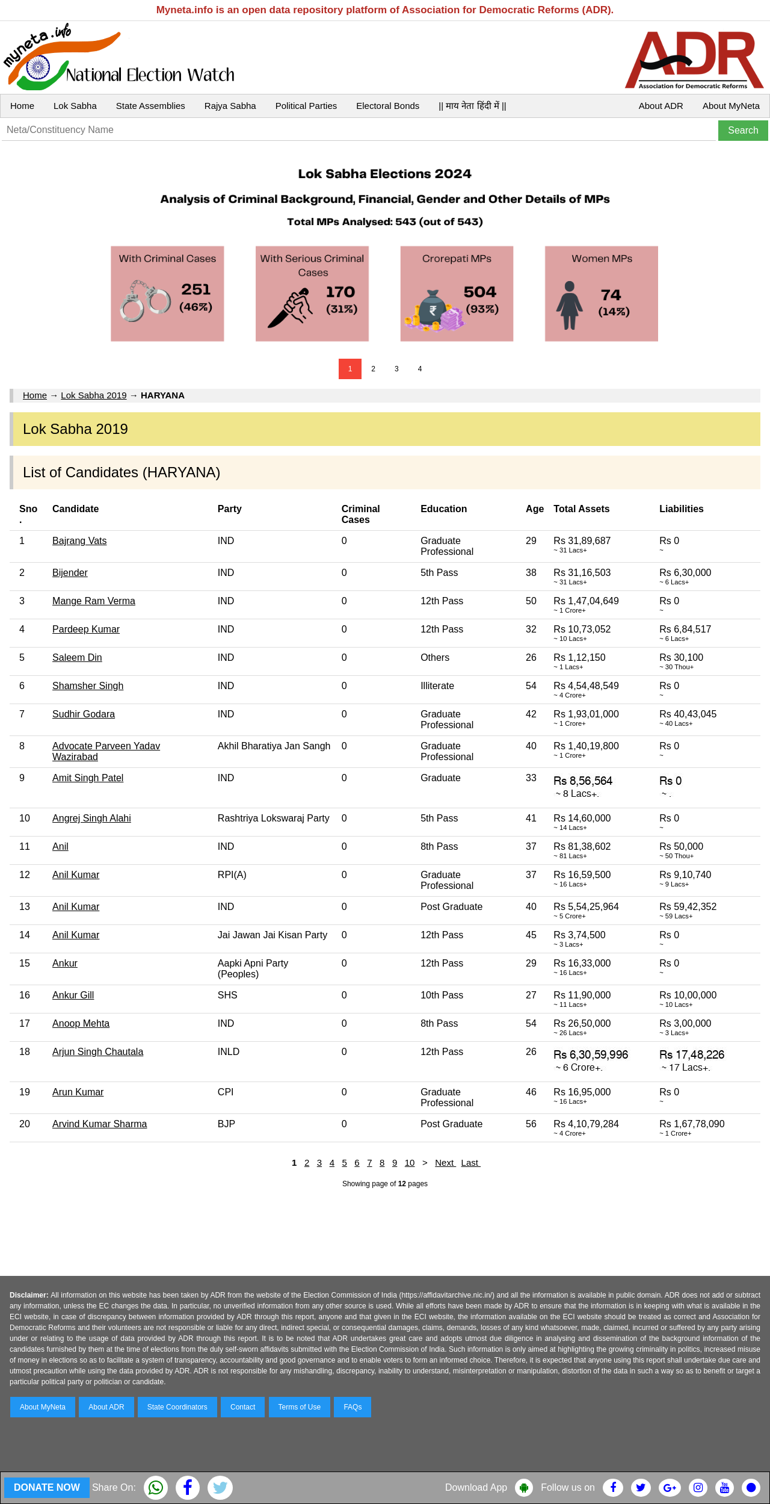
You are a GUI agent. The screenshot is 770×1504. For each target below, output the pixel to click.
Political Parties (306, 106)
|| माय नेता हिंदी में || (472, 106)
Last (471, 1162)
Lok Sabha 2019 (93, 395)
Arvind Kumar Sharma (99, 1124)
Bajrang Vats (79, 541)
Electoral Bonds (387, 106)
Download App (476, 1487)
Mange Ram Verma (93, 601)
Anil (60, 846)
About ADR (661, 106)
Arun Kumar (77, 1092)
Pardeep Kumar (86, 629)
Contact (242, 1407)
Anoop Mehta (80, 1023)
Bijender (70, 573)
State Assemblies (150, 106)
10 (410, 1162)
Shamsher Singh (87, 686)
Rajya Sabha (230, 106)
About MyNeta (731, 106)
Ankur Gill (73, 995)
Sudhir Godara (83, 714)
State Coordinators (177, 1407)
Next (445, 1162)
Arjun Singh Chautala (97, 1052)
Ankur (65, 963)
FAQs (352, 1407)
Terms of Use (300, 1407)
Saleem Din (77, 657)
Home (22, 106)
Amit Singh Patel (87, 778)
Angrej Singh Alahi (91, 818)
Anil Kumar (75, 875)
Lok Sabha (75, 106)
